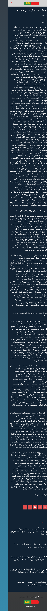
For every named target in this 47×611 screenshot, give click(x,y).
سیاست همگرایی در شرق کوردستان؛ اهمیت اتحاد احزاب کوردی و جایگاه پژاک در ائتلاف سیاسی (24, 558)
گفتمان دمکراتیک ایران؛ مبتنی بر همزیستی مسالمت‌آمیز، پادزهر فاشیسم (27, 583)
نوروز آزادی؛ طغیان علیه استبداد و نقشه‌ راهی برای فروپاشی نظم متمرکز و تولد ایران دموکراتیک (24, 571)
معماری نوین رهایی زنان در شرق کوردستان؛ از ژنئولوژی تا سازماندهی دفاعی (26, 545)
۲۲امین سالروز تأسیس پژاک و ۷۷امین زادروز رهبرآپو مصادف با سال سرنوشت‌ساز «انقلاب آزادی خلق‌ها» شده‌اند (24, 531)
